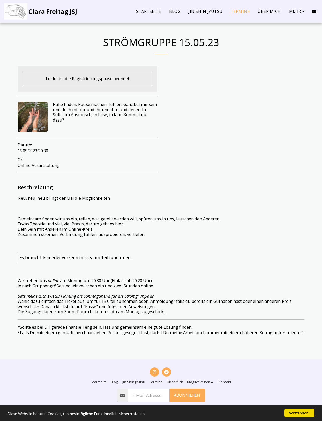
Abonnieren (187, 395)
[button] (314, 11)
